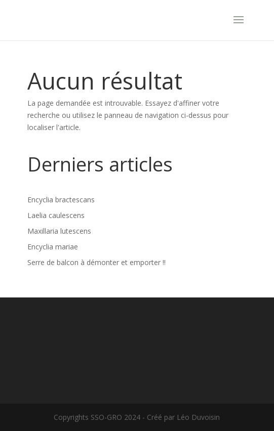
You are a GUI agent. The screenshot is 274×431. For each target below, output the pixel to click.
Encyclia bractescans (61, 199)
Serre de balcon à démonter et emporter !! (96, 262)
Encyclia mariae (52, 246)
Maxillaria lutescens (59, 231)
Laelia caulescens (56, 215)
